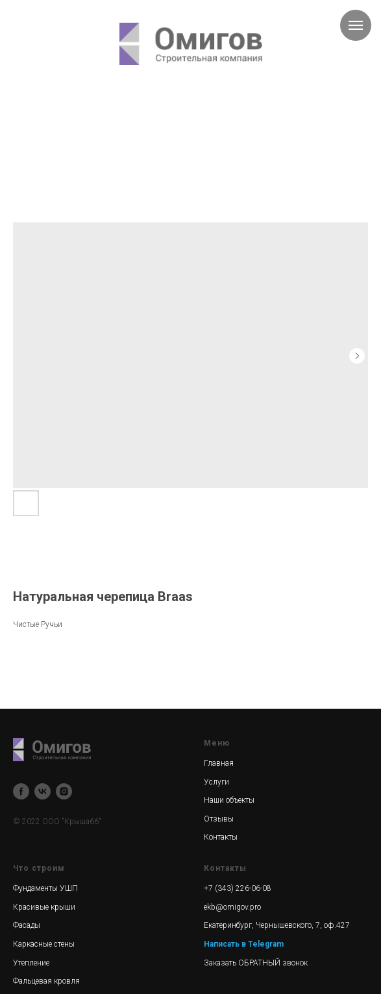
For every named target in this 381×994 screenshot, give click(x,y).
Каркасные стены (44, 944)
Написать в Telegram (244, 944)
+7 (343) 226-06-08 (237, 888)
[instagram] (64, 791)
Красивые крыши (44, 907)
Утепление (31, 962)
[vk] (42, 791)
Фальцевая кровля (46, 981)
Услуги (216, 782)
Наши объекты (229, 800)
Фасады (26, 925)
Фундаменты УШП (45, 888)
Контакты (221, 837)
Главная (219, 763)
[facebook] (21, 791)
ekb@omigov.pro (232, 907)
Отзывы (219, 818)
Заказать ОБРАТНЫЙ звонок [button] (256, 962)
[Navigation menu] (356, 25)
